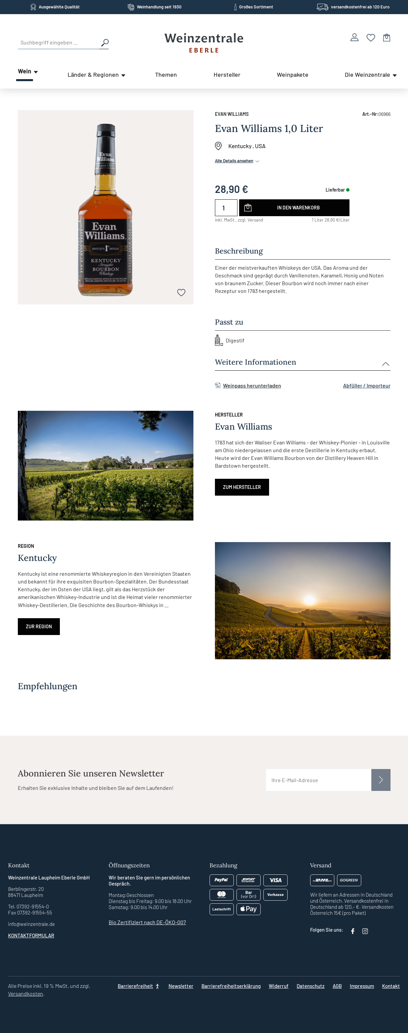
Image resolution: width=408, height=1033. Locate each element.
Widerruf (279, 986)
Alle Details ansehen (238, 160)
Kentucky (240, 145)
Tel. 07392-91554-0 (28, 906)
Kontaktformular (31, 935)
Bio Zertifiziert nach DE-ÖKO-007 (147, 922)
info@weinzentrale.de (31, 924)
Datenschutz (311, 986)
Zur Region (39, 626)
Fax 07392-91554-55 (30, 912)
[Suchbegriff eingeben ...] (58, 42)
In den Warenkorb (298, 207)
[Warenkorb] (387, 37)
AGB (337, 986)
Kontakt (391, 986)
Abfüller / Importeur (367, 385)
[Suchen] (104, 42)
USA (260, 145)
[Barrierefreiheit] (139, 986)
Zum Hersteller (242, 487)
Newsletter (181, 986)
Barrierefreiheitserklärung (231, 986)
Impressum (362, 986)
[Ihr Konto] (354, 37)
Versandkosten (25, 993)
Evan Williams (232, 114)
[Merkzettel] (371, 37)
